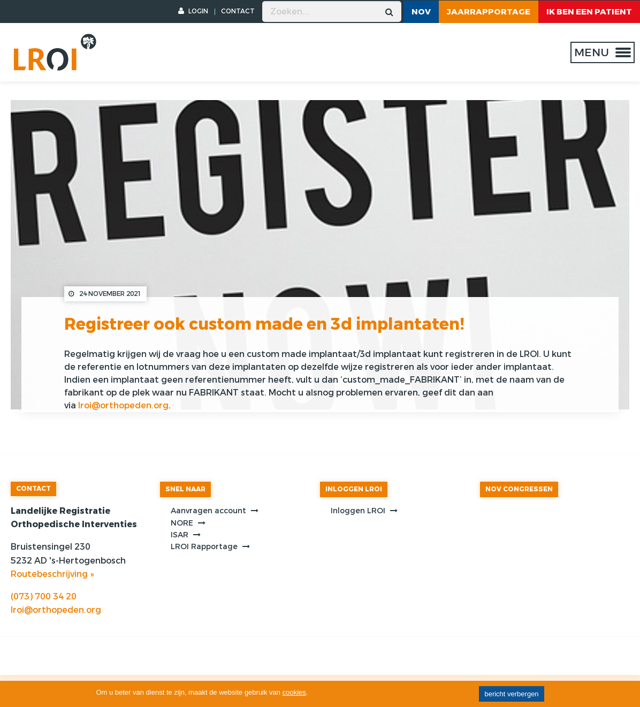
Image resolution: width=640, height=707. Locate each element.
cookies (294, 692)
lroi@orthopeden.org (123, 405)
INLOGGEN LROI (353, 489)
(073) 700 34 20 (44, 596)
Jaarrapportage (488, 11)
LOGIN (193, 11)
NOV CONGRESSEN (519, 489)
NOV (421, 11)
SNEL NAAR (185, 489)
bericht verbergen (511, 694)
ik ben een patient (589, 11)
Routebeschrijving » (52, 574)
